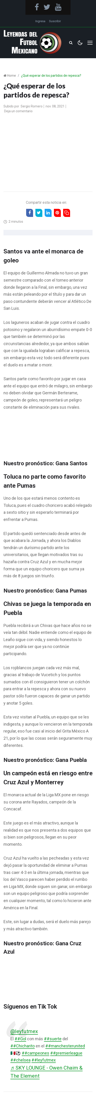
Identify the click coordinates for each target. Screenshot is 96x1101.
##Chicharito (22, 1045)
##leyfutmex (43, 1060)
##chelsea (20, 1060)
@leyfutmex (24, 1031)
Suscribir (55, 21)
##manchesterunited (65, 1045)
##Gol (20, 1038)
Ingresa (40, 21)
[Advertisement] (48, 153)
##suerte (53, 1038)
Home (11, 75)
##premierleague (66, 1053)
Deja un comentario (18, 111)
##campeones (35, 1053)
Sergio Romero (32, 106)
